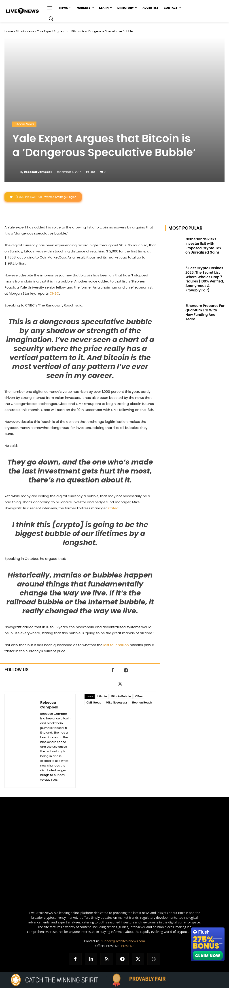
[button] (50, 18)
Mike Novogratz (116, 702)
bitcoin (102, 696)
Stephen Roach (141, 702)
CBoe (138, 696)
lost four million (116, 645)
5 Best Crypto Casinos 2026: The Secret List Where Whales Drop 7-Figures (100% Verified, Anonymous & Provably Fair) (204, 276)
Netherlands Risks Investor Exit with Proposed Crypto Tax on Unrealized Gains (204, 245)
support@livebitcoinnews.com (123, 941)
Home (8, 31)
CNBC (54, 293)
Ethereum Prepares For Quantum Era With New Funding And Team (203, 306)
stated (113, 508)
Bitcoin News (25, 31)
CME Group (93, 702)
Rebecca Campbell (38, 172)
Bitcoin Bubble (121, 696)
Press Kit (127, 946)
